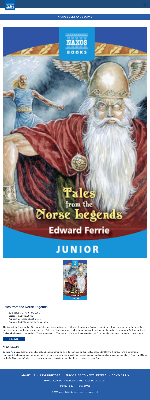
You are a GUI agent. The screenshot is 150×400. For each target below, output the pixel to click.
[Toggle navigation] (144, 4)
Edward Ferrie (10, 352)
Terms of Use (84, 386)
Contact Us (120, 375)
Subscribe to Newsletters (86, 375)
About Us (28, 375)
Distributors (50, 375)
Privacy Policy (66, 386)
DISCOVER (14, 339)
